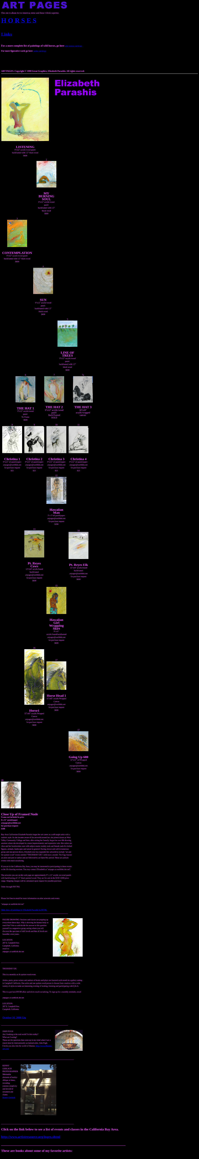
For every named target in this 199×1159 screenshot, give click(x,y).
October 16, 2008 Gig (14, 1017)
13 (34, 529)
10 (56, 425)
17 (56, 660)
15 (56, 585)
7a (83, 375)
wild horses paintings (73, 46)
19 (2, 780)
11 (78, 425)
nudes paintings (39, 51)
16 (34, 648)
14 (78, 530)
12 (56, 475)
